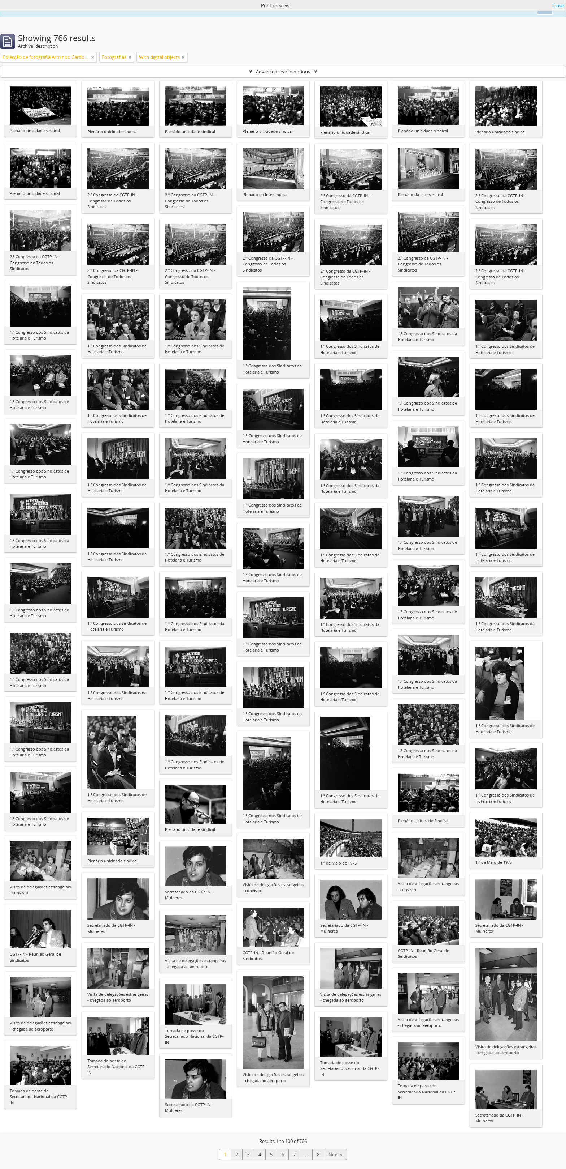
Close (558, 5)
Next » (335, 1154)
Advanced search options (283, 71)
